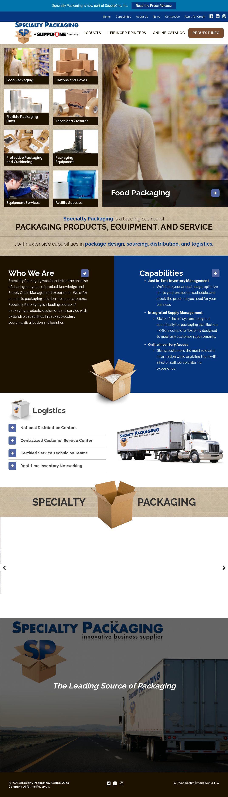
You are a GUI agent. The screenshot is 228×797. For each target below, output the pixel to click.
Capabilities (123, 16)
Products (91, 33)
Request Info (206, 33)
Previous (4, 567)
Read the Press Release (153, 6)
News (156, 16)
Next (224, 567)
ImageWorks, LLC (207, 782)
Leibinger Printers (127, 33)
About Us (142, 16)
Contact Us (172, 16)
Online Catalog (169, 33)
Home (107, 16)
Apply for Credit (195, 16)
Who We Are (31, 273)
